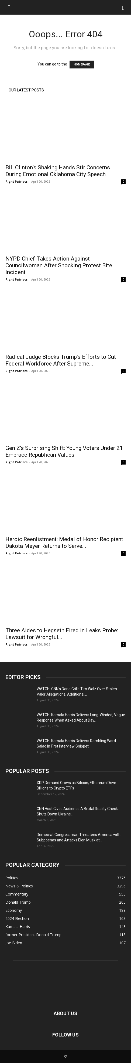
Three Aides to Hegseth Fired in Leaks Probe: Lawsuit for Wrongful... (61, 633)
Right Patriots (16, 181)
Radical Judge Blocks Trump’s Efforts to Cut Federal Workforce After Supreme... (60, 360)
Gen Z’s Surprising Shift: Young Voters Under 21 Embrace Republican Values (64, 451)
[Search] (123, 7)
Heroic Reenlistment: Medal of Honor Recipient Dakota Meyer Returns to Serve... (64, 542)
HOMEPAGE (82, 64)
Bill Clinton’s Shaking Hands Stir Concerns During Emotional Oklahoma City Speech (57, 170)
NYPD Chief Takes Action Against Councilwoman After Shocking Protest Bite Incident (58, 265)
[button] (9, 7)
